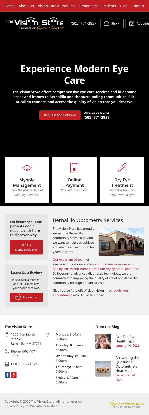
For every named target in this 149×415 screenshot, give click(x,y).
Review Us (26, 297)
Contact (138, 5)
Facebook (7, 375)
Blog (123, 5)
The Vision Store (43, 402)
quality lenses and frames (71, 269)
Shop (111, 23)
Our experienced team (69, 260)
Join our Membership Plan (26, 247)
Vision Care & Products (56, 5)
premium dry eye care (107, 269)
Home (10, 5)
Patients (109, 5)
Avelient (52, 406)
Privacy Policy (14, 406)
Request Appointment (60, 115)
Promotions (88, 5)
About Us (26, 5)
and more (132, 269)
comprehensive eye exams (114, 264)
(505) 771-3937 (83, 23)
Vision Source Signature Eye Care (126, 404)
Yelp (13, 375)
